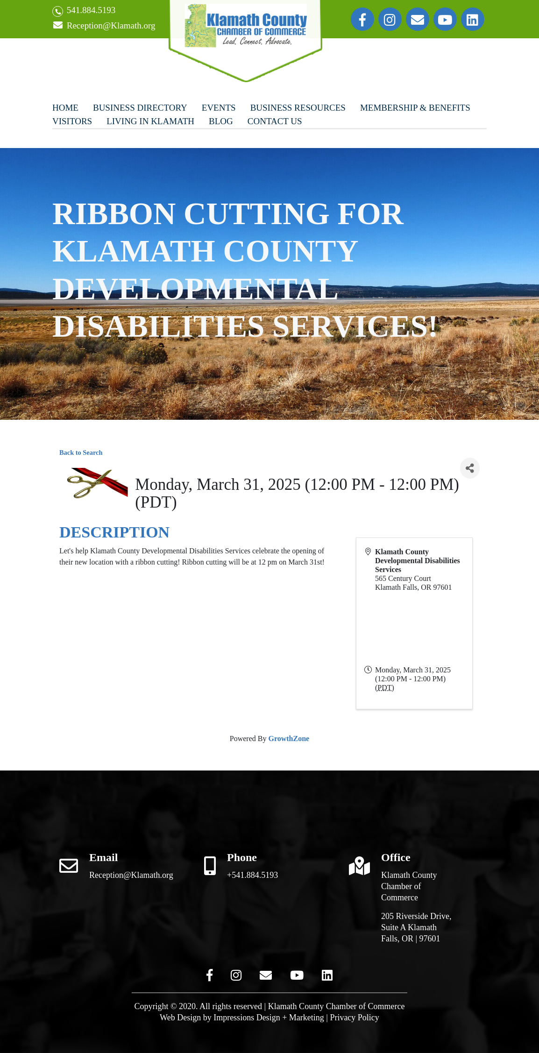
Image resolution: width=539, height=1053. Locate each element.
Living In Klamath (150, 121)
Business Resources (298, 108)
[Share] (470, 468)
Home (65, 108)
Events (219, 108)
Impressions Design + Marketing (268, 1017)
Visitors (72, 121)
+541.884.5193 (252, 875)
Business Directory (140, 108)
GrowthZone (288, 738)
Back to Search (80, 452)
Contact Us (275, 121)
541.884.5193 (83, 11)
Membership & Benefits (415, 108)
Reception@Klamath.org (103, 26)
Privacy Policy (354, 1017)
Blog (221, 121)
